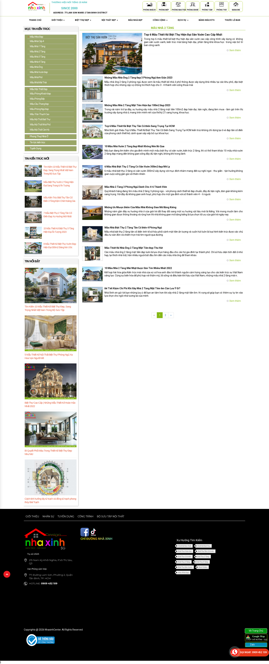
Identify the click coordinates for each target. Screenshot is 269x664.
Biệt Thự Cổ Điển (184, 557)
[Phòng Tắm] (207, 5)
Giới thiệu (32, 516)
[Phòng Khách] (149, 5)
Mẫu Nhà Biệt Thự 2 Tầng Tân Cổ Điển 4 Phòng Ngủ (133, 227)
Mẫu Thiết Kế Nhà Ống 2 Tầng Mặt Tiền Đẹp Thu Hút (133, 247)
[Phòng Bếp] (163, 5)
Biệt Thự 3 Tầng (184, 562)
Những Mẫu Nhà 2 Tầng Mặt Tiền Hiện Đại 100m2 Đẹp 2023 (137, 105)
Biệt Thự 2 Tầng (203, 557)
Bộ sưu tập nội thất (110, 516)
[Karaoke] (236, 5)
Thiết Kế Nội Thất (184, 546)
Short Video (202, 567)
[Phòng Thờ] (221, 5)
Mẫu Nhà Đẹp (183, 572)
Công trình (85, 516)
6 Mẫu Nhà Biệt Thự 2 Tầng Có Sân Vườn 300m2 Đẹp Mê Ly (137, 166)
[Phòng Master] (178, 5)
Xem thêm (235, 50)
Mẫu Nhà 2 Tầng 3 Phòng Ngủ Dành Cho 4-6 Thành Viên (135, 186)
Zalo (252, 644)
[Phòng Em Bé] (192, 5)
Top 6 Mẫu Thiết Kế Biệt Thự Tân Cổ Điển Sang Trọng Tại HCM (139, 126)
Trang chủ (35, 20)
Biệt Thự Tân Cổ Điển (206, 551)
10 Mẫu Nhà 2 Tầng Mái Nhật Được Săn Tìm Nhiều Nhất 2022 (138, 268)
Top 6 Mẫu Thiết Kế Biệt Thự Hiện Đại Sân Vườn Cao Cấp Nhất (183, 34)
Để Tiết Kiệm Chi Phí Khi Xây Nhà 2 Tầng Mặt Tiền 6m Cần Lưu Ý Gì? (142, 288)
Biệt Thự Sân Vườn (185, 567)
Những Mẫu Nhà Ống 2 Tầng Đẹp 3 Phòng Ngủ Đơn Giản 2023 (138, 77)
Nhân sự (48, 516)
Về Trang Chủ (256, 630)
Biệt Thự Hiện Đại (184, 551)
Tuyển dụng (65, 516)
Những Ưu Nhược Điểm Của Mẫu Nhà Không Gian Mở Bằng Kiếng (140, 207)
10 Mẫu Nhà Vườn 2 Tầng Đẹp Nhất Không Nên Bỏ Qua (134, 146)
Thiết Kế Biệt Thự (203, 546)
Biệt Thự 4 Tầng (202, 562)
